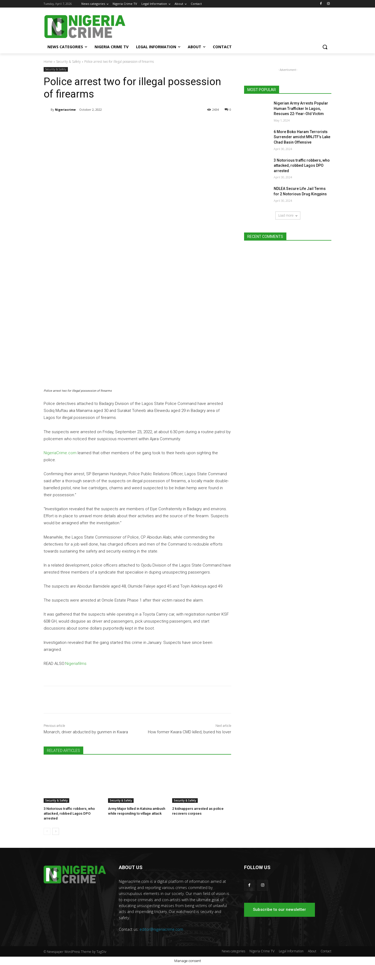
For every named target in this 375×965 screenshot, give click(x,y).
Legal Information (291, 951)
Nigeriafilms (75, 663)
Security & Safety (68, 61)
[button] (324, 46)
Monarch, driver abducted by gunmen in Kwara (86, 732)
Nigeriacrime (65, 109)
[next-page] (55, 831)
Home (48, 61)
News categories (233, 951)
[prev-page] (47, 831)
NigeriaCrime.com (60, 452)
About (312, 951)
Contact (326, 951)
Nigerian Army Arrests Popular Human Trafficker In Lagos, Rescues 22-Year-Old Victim (301, 108)
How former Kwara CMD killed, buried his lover (189, 732)
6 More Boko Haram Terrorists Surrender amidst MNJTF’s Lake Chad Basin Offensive (302, 137)
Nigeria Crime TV (262, 951)
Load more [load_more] (287, 215)
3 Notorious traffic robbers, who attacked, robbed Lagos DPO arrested (69, 813)
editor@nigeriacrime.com (161, 929)
